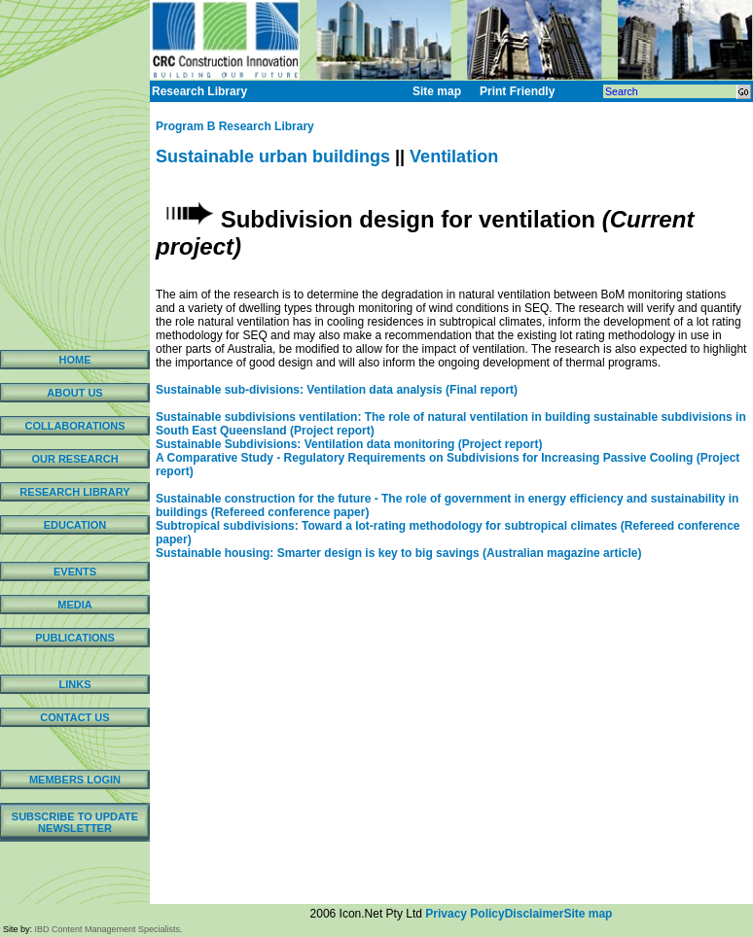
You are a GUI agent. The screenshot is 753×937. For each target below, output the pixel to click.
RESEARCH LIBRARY (74, 492)
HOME (75, 359)
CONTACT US (74, 717)
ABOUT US (74, 393)
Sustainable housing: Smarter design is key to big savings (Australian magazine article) (398, 553)
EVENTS (75, 571)
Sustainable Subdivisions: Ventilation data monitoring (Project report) (349, 444)
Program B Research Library (235, 126)
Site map (587, 913)
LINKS (75, 684)
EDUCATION (75, 525)
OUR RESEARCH (74, 459)
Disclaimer (534, 913)
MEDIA (74, 604)
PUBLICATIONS (75, 637)
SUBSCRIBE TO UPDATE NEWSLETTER (75, 822)
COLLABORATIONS (74, 426)
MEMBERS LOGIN (75, 779)
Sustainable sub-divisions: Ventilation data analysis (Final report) (337, 390)
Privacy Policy (464, 913)
